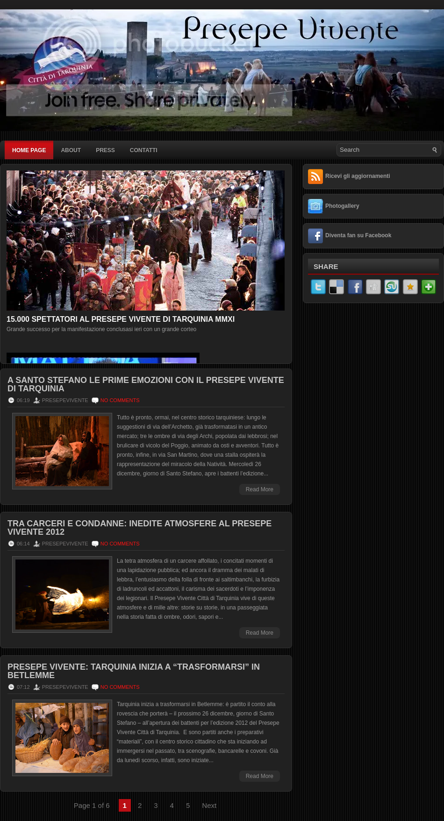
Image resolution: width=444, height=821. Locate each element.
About (71, 150)
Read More (259, 489)
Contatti (144, 150)
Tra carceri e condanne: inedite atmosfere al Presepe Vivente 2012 (139, 527)
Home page (29, 150)
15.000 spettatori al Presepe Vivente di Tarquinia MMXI (121, 319)
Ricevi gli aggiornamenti (357, 176)
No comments (120, 400)
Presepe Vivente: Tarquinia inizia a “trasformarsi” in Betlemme (133, 671)
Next (209, 805)
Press (105, 150)
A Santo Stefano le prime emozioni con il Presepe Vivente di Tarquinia (145, 384)
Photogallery (342, 206)
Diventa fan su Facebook (358, 235)
